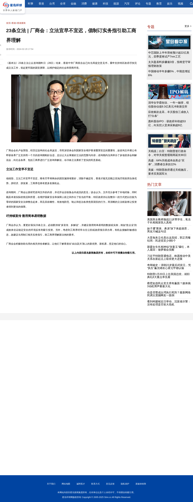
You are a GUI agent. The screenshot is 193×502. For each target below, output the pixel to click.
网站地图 (66, 484)
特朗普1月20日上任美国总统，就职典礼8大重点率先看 (168, 276)
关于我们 (51, 484)
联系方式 (95, 484)
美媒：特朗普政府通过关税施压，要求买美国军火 (168, 171)
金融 (73, 3)
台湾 (52, 3)
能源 (116, 3)
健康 (95, 3)
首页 (8, 23)
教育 (159, 3)
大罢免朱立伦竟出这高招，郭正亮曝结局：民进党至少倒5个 (169, 239)
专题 (148, 3)
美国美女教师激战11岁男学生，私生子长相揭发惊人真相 (169, 221)
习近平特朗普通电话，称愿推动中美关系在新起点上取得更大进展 (169, 257)
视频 (180, 3)
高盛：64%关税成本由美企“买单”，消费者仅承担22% (166, 162)
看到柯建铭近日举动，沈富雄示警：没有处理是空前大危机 (169, 303)
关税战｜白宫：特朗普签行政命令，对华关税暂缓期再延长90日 (167, 153)
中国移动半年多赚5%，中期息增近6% (169, 73)
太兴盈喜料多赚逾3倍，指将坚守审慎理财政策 (169, 64)
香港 (41, 3)
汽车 (127, 3)
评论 (137, 3)
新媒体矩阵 (141, 484)
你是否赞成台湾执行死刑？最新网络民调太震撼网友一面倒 (169, 294)
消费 (84, 3)
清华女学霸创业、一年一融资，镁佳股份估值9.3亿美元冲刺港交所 (168, 104)
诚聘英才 (80, 484)
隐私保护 (125, 484)
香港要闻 (21, 23)
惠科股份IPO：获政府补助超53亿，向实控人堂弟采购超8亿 (167, 123)
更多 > (188, 26)
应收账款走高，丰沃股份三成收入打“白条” (168, 113)
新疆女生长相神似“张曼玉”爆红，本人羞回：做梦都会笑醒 (168, 248)
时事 (30, 3)
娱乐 (169, 3)
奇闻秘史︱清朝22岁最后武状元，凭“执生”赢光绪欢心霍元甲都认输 (169, 267)
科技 (105, 3)
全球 (62, 3)
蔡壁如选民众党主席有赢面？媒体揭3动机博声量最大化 (169, 285)
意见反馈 (110, 484)
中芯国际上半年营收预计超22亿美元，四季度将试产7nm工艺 (168, 54)
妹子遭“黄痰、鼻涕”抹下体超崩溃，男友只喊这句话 (168, 230)
